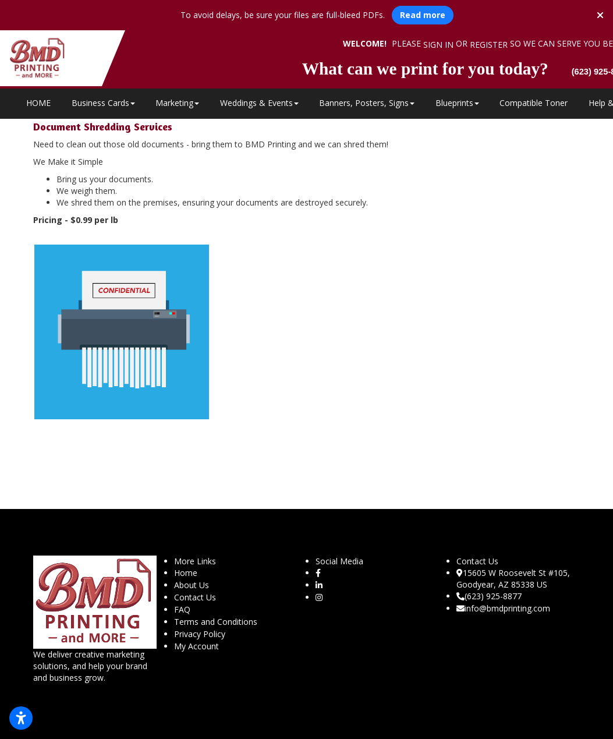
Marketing (177, 102)
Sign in (438, 44)
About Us (191, 585)
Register (489, 44)
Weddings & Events (259, 102)
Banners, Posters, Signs (366, 102)
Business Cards (103, 102)
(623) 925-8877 (489, 596)
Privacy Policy (199, 633)
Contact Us (195, 597)
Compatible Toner (533, 102)
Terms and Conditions (215, 621)
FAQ (182, 609)
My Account (196, 646)
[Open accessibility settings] (21, 718)
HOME (38, 102)
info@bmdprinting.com (503, 608)
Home (185, 572)
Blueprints (457, 102)
